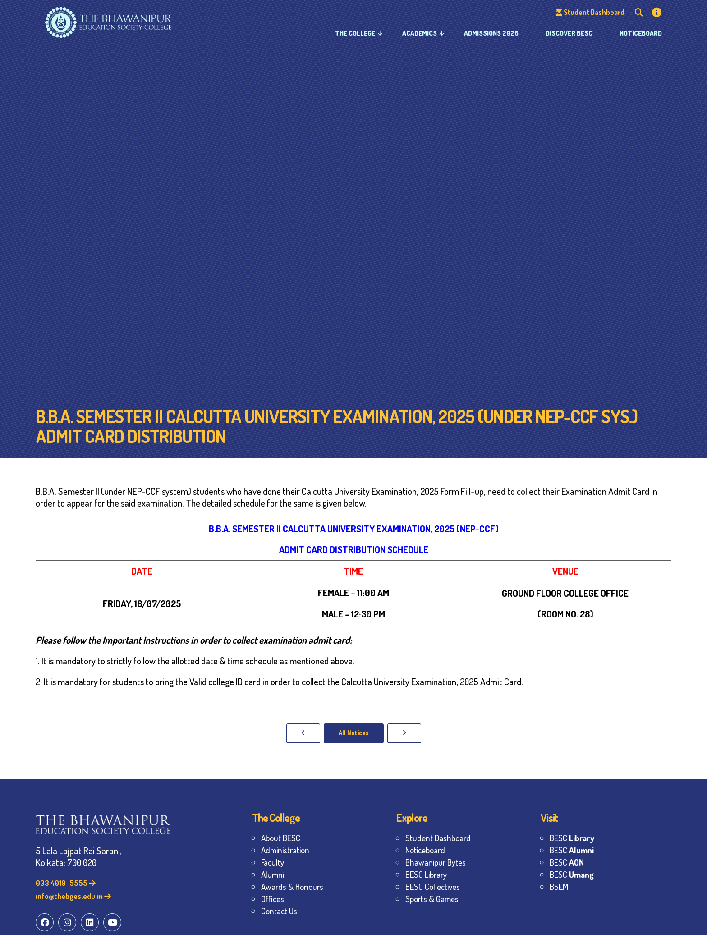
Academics (419, 33)
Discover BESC (569, 33)
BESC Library (426, 874)
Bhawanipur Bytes (435, 862)
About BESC (280, 838)
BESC (572, 838)
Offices (272, 899)
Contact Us (279, 911)
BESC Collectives (432, 886)
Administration (285, 850)
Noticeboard (641, 33)
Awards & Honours (292, 886)
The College (355, 33)
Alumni (272, 874)
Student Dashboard (438, 838)
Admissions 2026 (491, 33)
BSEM (559, 886)
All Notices (354, 733)
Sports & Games (432, 899)
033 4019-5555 (66, 883)
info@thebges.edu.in (73, 896)
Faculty (272, 862)
